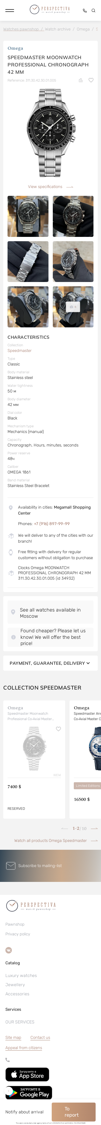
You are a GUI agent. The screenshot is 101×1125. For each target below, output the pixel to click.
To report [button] (72, 1112)
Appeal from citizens (23, 1047)
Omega (15, 48)
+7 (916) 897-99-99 (52, 523)
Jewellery (15, 984)
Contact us (40, 1037)
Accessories (17, 993)
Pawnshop (15, 924)
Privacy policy (17, 934)
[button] (9, 10)
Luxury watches (21, 975)
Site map (13, 1037)
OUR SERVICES (19, 1022)
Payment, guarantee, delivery (50, 663)
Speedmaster (20, 350)
